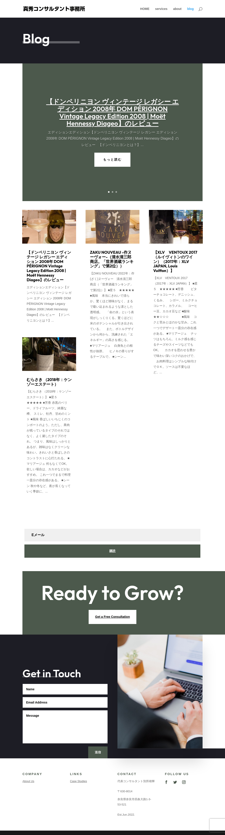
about (177, 9)
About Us (28, 781)
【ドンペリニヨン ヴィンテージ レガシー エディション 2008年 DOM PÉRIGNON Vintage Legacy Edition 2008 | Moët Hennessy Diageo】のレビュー (112, 112)
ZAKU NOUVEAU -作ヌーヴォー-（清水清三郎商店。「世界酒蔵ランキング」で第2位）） (112, 259)
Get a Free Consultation (112, 616)
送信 (98, 752)
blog (190, 9)
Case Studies (78, 781)
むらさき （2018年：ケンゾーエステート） (49, 382)
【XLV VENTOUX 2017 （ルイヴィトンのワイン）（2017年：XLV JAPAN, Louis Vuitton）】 (175, 261)
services (161, 9)
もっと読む (112, 159)
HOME (144, 9)
